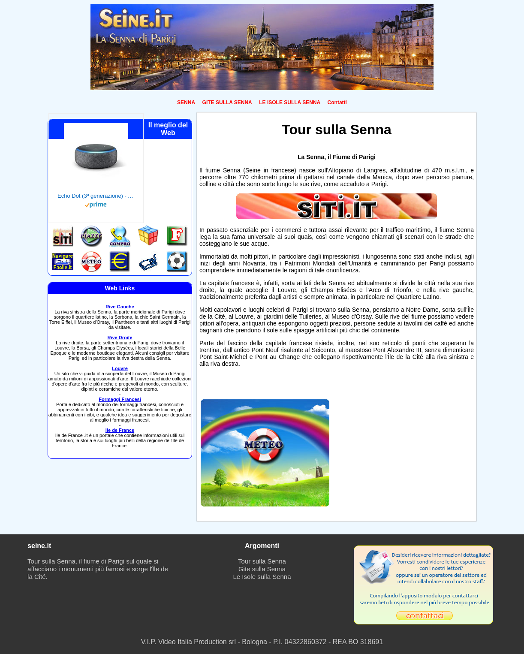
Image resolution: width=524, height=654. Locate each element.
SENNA (186, 102)
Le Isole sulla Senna (262, 576)
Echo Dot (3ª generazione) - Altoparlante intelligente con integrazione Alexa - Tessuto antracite (96, 196)
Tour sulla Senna (262, 561)
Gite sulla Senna (262, 569)
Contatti (337, 102)
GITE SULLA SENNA (227, 102)
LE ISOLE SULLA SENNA (289, 102)
